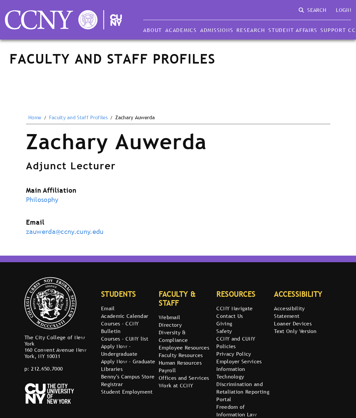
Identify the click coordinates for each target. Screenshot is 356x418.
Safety (224, 331)
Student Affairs (292, 30)
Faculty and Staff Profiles (78, 118)
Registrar (112, 384)
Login (343, 10)
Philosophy (42, 199)
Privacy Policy (233, 353)
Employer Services (238, 361)
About (152, 30)
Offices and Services (184, 377)
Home (34, 118)
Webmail (169, 317)
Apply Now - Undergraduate (119, 350)
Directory (170, 324)
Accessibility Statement (289, 312)
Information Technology (230, 372)
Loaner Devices (292, 323)
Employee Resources (184, 347)
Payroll (167, 370)
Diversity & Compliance (173, 336)
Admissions (216, 30)
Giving (224, 323)
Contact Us (229, 316)
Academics (181, 30)
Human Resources (180, 362)
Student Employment (127, 391)
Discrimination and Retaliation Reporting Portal (242, 391)
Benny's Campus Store (127, 376)
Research (250, 30)
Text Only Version (295, 331)
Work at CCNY (176, 385)
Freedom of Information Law (236, 410)
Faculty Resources (181, 355)
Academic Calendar (124, 316)
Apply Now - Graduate (128, 361)
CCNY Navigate (234, 308)
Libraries (112, 369)
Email (108, 308)
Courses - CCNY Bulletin (120, 327)
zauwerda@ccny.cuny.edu (65, 231)
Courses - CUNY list (124, 338)
